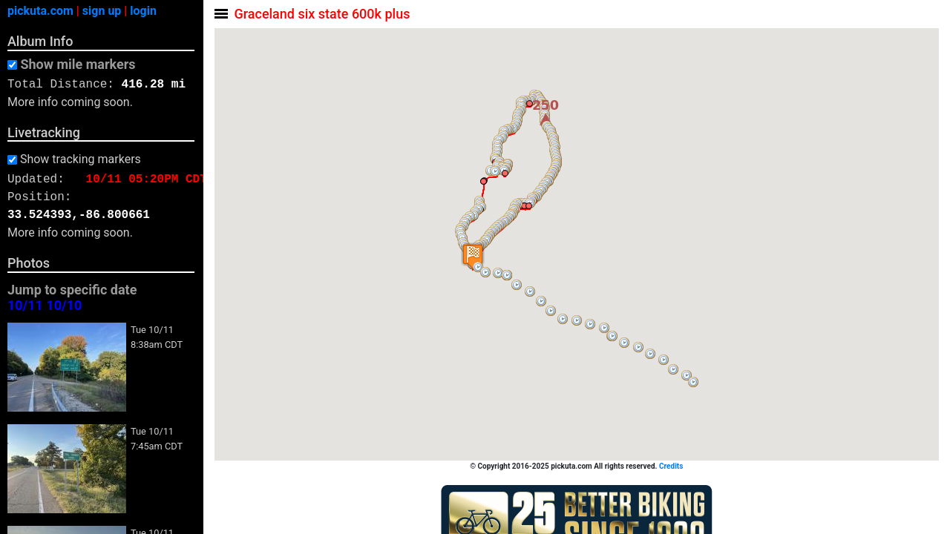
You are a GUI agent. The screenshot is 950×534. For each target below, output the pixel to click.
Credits (672, 466)
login (143, 11)
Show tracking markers (80, 159)
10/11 (25, 306)
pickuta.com (40, 11)
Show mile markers (77, 64)
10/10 (64, 306)
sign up (102, 11)
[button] (694, 382)
